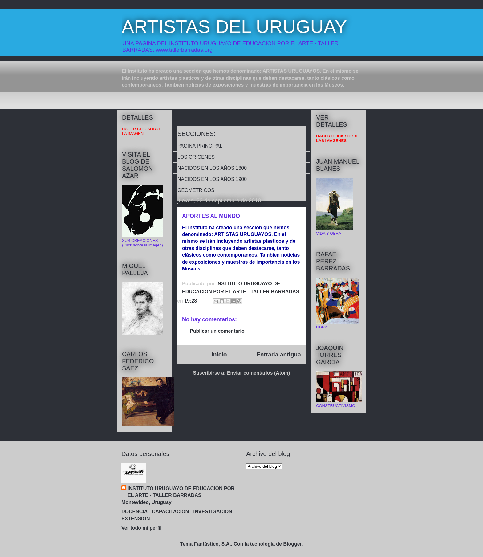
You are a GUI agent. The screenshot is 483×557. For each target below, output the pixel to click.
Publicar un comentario (217, 331)
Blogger (292, 544)
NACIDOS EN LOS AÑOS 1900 (212, 179)
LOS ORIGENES (196, 157)
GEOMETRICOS (195, 190)
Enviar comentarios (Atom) (258, 373)
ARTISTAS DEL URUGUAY (234, 26)
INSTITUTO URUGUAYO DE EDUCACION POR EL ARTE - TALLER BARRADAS (181, 492)
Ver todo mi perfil (141, 528)
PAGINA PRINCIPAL (199, 145)
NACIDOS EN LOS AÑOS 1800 (212, 168)
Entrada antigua (278, 354)
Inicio (219, 354)
